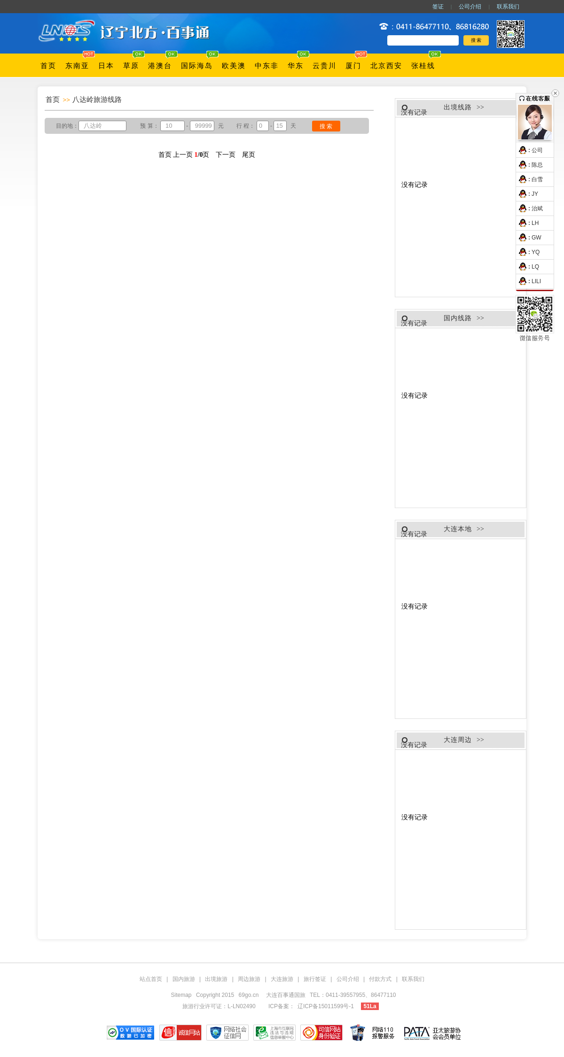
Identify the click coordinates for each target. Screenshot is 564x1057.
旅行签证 (315, 979)
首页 (48, 65)
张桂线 (423, 65)
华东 (296, 65)
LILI (528, 281)
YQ (528, 252)
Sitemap (181, 995)
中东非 (267, 65)
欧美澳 (234, 65)
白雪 (529, 179)
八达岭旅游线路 (97, 99)
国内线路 (458, 318)
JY (527, 194)
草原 (131, 65)
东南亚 (77, 65)
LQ (527, 266)
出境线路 (458, 107)
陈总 (529, 165)
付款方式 (380, 979)
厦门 (353, 65)
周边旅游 (249, 979)
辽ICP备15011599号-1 (326, 1006)
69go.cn (249, 995)
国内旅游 (183, 979)
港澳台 (160, 65)
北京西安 (386, 65)
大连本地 (458, 528)
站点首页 (151, 979)
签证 (438, 6)
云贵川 (325, 65)
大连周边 (458, 739)
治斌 (529, 208)
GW (528, 237)
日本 (106, 65)
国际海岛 (197, 65)
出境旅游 (216, 979)
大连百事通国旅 (286, 995)
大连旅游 (282, 979)
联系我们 (508, 6)
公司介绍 (470, 6)
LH (527, 223)
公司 (529, 150)
